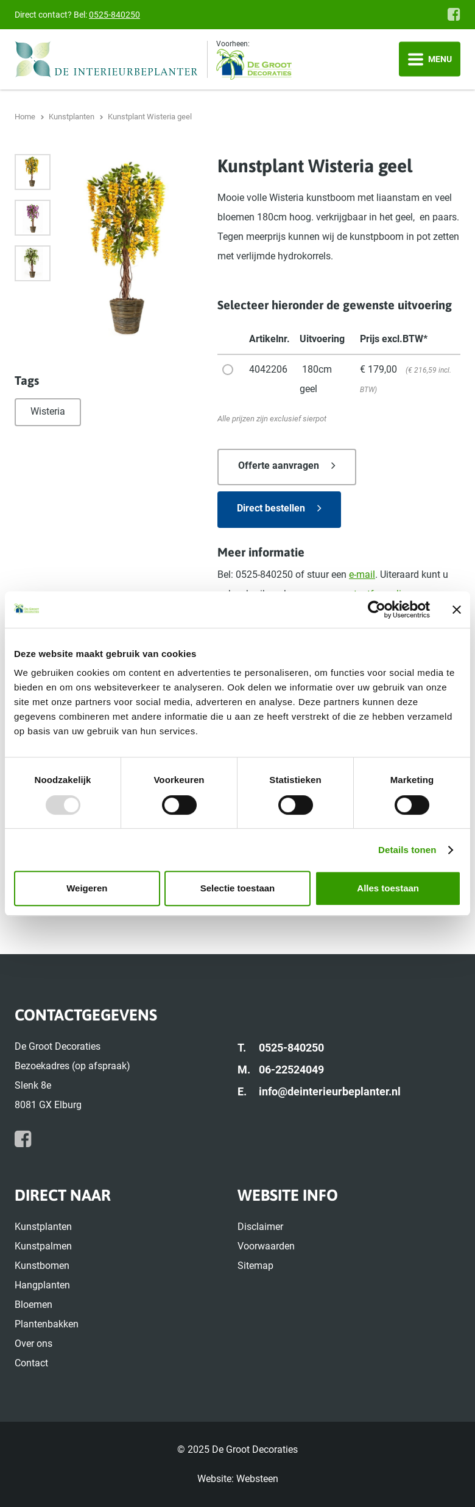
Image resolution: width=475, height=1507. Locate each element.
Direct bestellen (271, 508)
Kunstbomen (42, 1265)
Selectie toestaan (237, 888)
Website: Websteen (237, 1478)
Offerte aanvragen (278, 465)
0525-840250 (114, 14)
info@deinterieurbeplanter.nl (330, 1091)
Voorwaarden (266, 1246)
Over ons (33, 1343)
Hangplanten (42, 1285)
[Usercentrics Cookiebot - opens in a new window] (376, 609)
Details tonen (407, 850)
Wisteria (47, 411)
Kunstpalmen (43, 1246)
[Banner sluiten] (456, 609)
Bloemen (33, 1304)
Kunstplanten (43, 1226)
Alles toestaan (388, 888)
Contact (31, 1363)
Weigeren (86, 888)
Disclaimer (260, 1226)
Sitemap (255, 1265)
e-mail (362, 574)
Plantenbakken (47, 1324)
